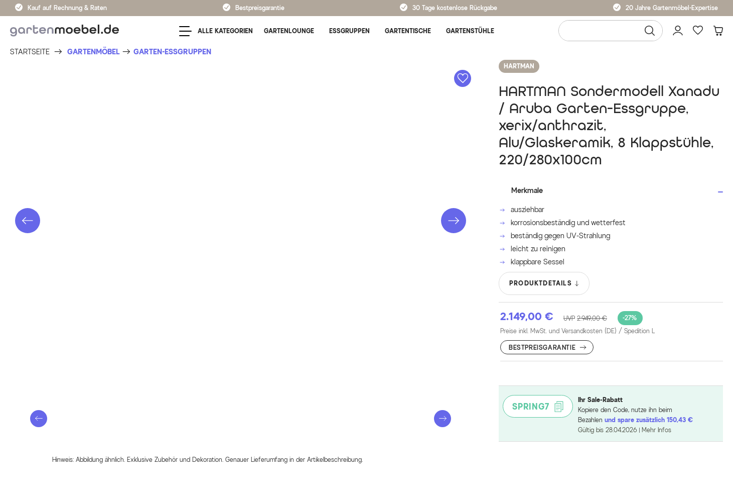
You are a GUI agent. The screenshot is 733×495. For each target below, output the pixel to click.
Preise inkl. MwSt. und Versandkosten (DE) (577, 331)
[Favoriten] (698, 31)
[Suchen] (650, 31)
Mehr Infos (656, 430)
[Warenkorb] (718, 31)
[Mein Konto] (678, 31)
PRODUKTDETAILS (544, 283)
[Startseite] (30, 52)
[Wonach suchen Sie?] (610, 31)
